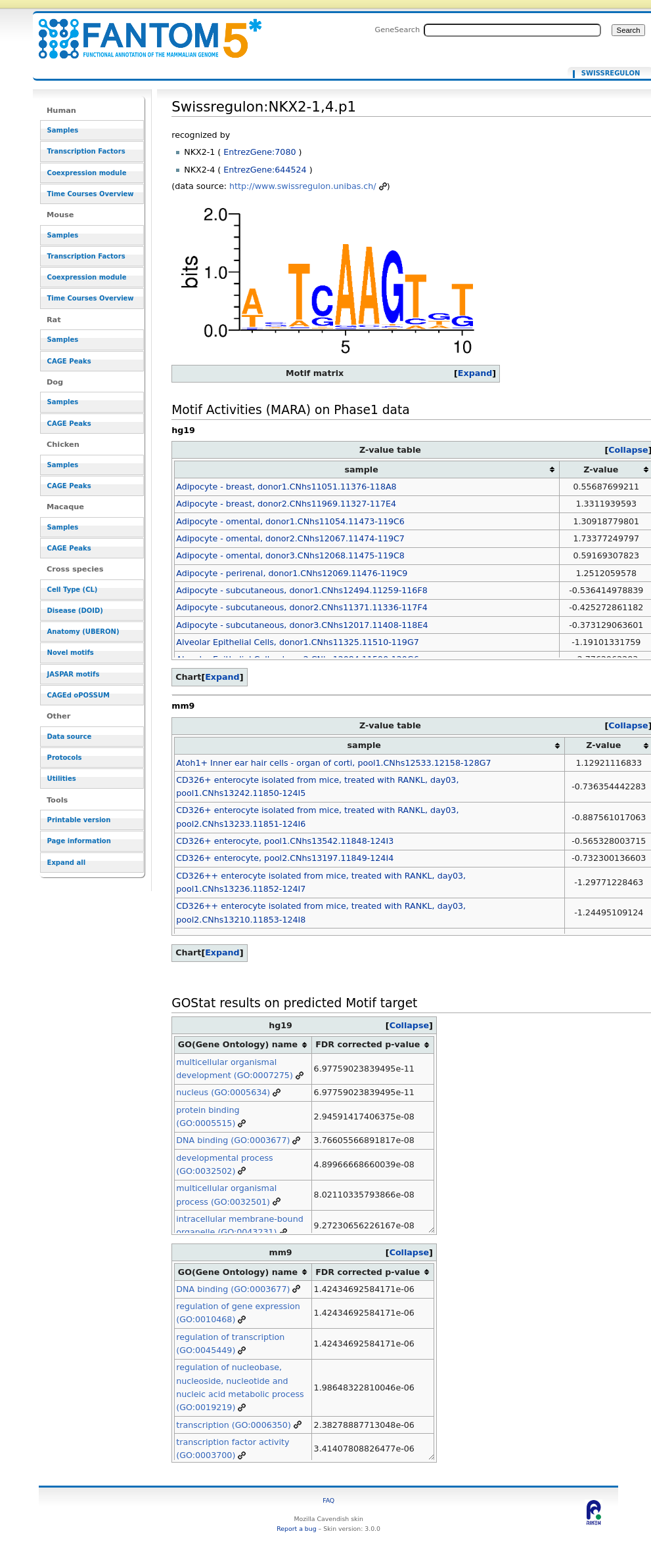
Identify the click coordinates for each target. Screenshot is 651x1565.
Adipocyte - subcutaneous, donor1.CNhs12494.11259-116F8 (301, 590)
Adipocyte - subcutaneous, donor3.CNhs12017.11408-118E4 (302, 625)
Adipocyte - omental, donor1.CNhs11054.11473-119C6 (290, 521)
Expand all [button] (66, 862)
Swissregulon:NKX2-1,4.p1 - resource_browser (142, 31)
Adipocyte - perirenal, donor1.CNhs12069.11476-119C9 (291, 573)
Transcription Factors (86, 151)
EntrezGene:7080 (259, 152)
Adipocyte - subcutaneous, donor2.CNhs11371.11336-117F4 (301, 607)
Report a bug (296, 1528)
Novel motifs (70, 652)
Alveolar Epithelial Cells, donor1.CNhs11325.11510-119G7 (297, 642)
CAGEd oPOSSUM (78, 695)
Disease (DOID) (75, 610)
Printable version (79, 820)
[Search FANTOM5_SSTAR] (512, 30)
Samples (63, 130)
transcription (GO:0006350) (233, 1425)
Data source (69, 736)
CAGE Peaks (69, 361)
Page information (79, 841)
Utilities (61, 778)
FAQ (328, 1500)
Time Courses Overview (90, 194)
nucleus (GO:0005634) (223, 1092)
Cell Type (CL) (72, 589)
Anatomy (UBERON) (83, 631)
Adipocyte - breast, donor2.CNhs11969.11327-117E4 (286, 504)
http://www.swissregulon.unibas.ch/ (302, 186)
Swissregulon (610, 73)
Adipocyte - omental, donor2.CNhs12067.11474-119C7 (290, 538)
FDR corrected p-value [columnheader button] (367, 1044)
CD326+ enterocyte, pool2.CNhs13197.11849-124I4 (284, 858)
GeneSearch (397, 29)
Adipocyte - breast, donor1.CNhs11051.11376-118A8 (286, 486)
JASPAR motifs (73, 674)
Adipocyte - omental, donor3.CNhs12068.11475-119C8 (290, 555)
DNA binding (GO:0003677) (233, 1140)
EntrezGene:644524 (264, 170)
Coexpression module (87, 173)
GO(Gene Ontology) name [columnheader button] (238, 1044)
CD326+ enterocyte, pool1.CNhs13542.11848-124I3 (284, 841)
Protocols (64, 757)
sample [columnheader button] (361, 469)
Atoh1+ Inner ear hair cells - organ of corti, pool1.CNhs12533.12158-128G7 (333, 763)
